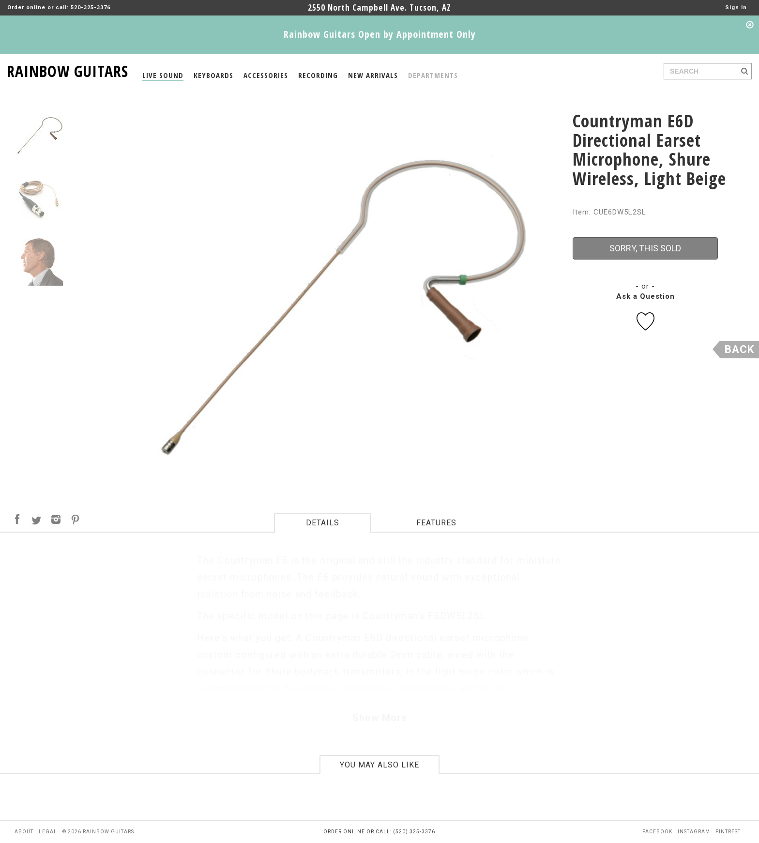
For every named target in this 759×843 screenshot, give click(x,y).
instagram (694, 831)
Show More (379, 717)
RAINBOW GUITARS (67, 69)
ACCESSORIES (265, 75)
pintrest (728, 831)
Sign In (736, 7)
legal (48, 831)
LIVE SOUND (162, 75)
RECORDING (318, 75)
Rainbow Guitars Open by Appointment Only (380, 34)
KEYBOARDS (213, 75)
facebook (657, 831)
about (24, 831)
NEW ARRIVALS (373, 75)
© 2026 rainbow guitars (98, 831)
